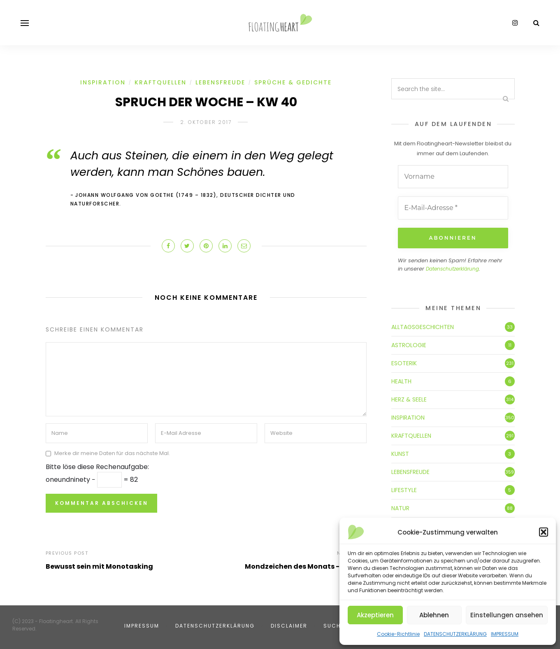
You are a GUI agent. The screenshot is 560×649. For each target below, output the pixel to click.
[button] (543, 532)
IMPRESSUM (504, 633)
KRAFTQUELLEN (160, 82)
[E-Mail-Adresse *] (453, 207)
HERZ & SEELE (409, 399)
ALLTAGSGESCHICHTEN (422, 327)
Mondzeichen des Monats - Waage (306, 566)
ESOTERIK (404, 363)
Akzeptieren (375, 615)
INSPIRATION (102, 82)
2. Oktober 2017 (206, 122)
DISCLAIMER (289, 625)
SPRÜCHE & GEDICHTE (293, 82)
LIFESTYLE (404, 490)
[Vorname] (453, 176)
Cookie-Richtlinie (398, 633)
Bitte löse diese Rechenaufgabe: (97, 467)
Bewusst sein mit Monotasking (99, 566)
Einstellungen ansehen (506, 615)
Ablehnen (434, 615)
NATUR (400, 508)
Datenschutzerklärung (452, 268)
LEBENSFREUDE (220, 82)
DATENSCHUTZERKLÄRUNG (455, 633)
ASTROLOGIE (408, 345)
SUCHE (333, 625)
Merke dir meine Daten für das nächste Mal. (112, 453)
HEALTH (401, 381)
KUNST (400, 454)
